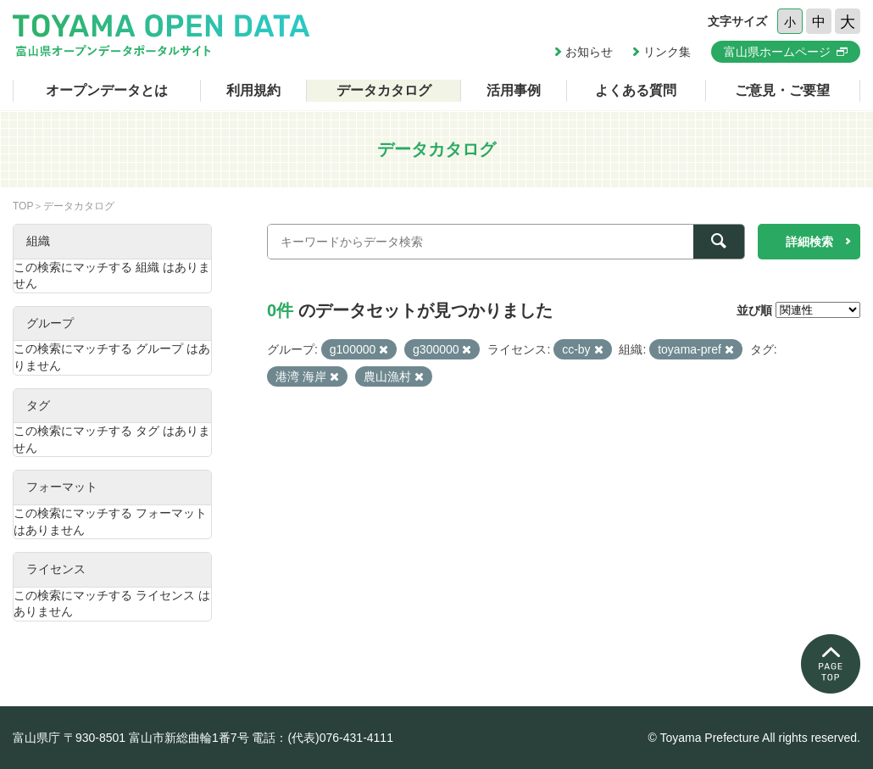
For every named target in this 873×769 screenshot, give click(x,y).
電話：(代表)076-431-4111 (322, 737)
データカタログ (383, 90)
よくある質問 (635, 90)
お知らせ (589, 52)
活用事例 (514, 90)
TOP (23, 206)
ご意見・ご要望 (782, 90)
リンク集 (667, 52)
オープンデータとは (107, 90)
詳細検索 (809, 241)
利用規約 (253, 90)
